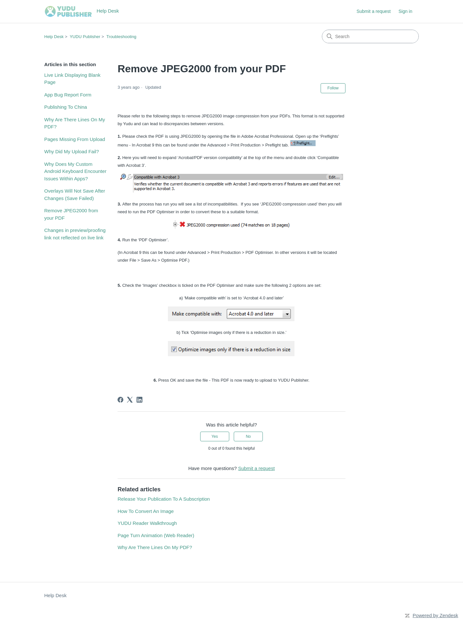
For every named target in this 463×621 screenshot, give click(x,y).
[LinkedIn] (139, 400)
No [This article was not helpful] (248, 436)
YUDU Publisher (85, 36)
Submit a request (373, 11)
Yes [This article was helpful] (214, 436)
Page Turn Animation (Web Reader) (156, 535)
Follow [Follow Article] (333, 88)
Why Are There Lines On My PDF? (74, 123)
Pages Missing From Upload (74, 139)
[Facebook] (120, 400)
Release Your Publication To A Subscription (164, 499)
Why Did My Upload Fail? (71, 151)
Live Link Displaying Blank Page (72, 78)
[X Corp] (130, 400)
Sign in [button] (405, 11)
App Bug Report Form (67, 94)
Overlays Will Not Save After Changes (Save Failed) (74, 194)
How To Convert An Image (146, 511)
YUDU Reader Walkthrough (147, 523)
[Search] (370, 36)
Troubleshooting (122, 36)
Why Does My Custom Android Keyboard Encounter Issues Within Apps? (75, 171)
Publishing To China (65, 107)
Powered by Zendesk (435, 615)
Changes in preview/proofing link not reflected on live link (75, 233)
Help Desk (54, 36)
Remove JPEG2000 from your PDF (71, 214)
